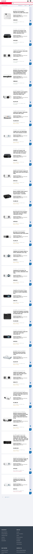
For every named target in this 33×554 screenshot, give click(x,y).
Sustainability (3, 540)
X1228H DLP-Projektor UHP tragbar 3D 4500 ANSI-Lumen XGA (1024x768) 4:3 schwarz (19, 152)
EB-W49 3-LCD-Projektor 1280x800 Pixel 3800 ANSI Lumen (20, 12)
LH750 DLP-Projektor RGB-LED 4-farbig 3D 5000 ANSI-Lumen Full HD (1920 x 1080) (20, 394)
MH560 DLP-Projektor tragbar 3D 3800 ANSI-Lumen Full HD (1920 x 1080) (20, 172)
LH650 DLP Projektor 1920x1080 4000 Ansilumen (20, 52)
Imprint (17, 535)
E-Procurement (19, 542)
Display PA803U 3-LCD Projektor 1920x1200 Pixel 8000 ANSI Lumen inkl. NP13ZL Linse (20, 93)
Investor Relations (4, 533)
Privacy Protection (19, 537)
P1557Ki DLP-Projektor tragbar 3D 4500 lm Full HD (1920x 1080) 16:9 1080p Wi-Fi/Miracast (20, 460)
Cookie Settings (19, 544)
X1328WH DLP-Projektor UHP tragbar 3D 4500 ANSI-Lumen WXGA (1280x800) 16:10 (19, 32)
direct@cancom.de (22, 552)
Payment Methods (4, 552)
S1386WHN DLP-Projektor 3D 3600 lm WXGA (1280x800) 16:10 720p (20, 271)
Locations (3, 537)
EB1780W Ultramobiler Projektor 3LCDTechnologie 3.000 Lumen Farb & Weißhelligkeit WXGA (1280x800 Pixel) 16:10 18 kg (20, 72)
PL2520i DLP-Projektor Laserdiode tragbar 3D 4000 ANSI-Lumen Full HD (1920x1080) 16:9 (20, 312)
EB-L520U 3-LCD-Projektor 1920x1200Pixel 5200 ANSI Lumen (20, 233)
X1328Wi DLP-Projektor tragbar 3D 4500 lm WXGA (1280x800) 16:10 (20, 292)
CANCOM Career (4, 535)
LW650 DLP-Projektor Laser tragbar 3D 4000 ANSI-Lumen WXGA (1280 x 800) (19, 373)
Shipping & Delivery (4, 550)
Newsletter (18, 540)
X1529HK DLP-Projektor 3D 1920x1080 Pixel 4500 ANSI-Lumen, (19, 480)
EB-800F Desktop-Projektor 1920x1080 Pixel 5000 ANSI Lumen (19, 353)
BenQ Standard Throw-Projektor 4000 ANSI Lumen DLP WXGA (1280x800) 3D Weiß (20, 213)
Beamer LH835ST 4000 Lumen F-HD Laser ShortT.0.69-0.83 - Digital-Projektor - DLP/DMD (20, 192)
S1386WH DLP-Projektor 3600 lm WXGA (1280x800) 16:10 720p (20, 252)
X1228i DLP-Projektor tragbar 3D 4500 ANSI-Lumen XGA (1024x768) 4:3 (20, 333)
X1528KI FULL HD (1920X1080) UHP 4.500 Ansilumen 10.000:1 (20, 132)
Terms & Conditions (19, 533)
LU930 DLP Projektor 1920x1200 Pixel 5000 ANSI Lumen (20, 113)
